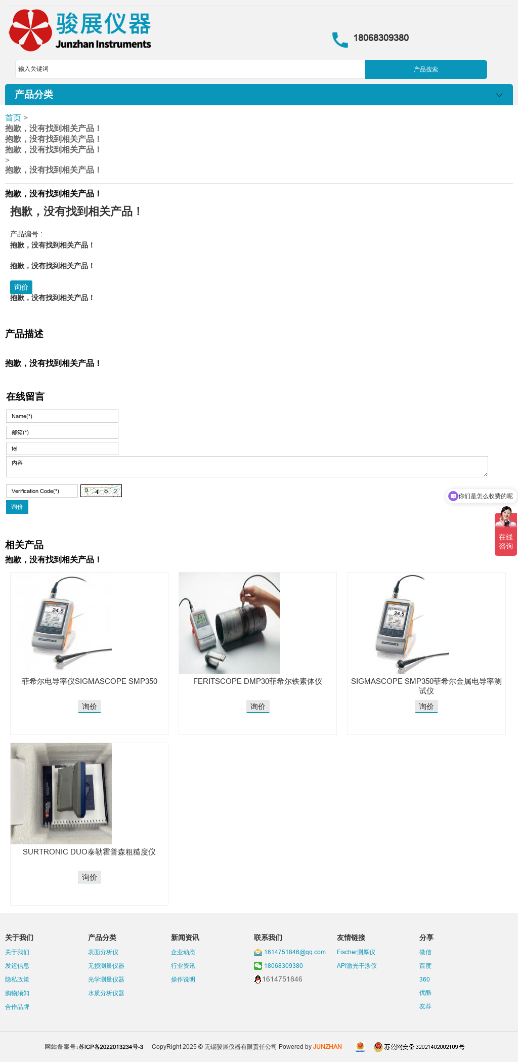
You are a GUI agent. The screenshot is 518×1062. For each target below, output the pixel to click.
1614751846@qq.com (295, 952)
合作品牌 (17, 1006)
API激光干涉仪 (357, 965)
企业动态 (183, 952)
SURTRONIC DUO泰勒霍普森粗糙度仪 (89, 851)
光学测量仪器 (106, 979)
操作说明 (183, 979)
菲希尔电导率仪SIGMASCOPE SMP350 (89, 681)
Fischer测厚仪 (356, 952)
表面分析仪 (103, 952)
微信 (425, 952)
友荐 (425, 1006)
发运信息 (17, 965)
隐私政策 (17, 979)
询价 (21, 287)
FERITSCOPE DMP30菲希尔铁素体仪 (257, 681)
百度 (425, 965)
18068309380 (283, 965)
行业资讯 (183, 965)
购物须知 (17, 993)
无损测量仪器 (106, 965)
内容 (247, 466)
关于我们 (17, 952)
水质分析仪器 (106, 993)
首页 (13, 117)
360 (424, 979)
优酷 (425, 992)
